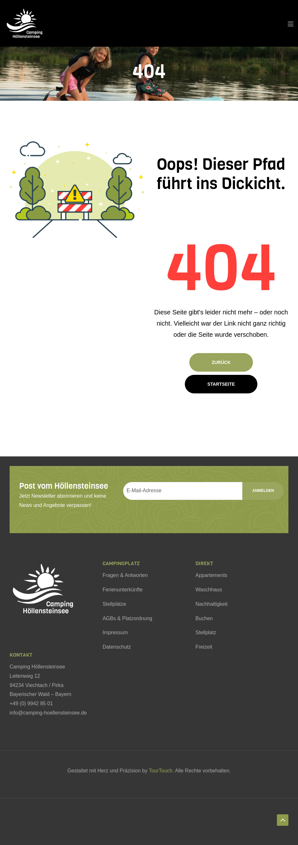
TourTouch (160, 770)
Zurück (221, 362)
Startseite (221, 384)
